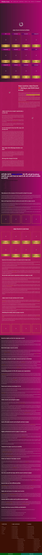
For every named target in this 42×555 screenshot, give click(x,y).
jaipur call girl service (4, 374)
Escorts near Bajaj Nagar (15, 536)
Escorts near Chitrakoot (21, 546)
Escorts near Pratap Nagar (31, 526)
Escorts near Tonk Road (15, 529)
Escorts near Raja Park (15, 526)
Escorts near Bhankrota (21, 543)
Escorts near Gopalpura (15, 533)
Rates (29, 1)
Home (11, 1)
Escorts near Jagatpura (15, 532)
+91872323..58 (8, 188)
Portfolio (26, 1)
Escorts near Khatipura (20, 550)
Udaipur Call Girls (36, 550)
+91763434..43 (8, 182)
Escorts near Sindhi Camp (31, 536)
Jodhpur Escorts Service (37, 543)
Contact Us (32, 1)
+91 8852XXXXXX (38, 1)
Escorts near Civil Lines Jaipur (21, 540)
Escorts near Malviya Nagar (31, 532)
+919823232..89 (8, 187)
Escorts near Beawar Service (37, 546)
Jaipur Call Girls (15, 1)
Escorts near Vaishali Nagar (31, 533)
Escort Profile (21, 1)
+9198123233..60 (8, 189)
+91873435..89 (8, 190)
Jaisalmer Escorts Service (37, 540)
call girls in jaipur (19, 367)
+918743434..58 (8, 191)
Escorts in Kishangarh (36, 547)
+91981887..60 (8, 181)
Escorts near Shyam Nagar (31, 529)
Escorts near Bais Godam (21, 547)
